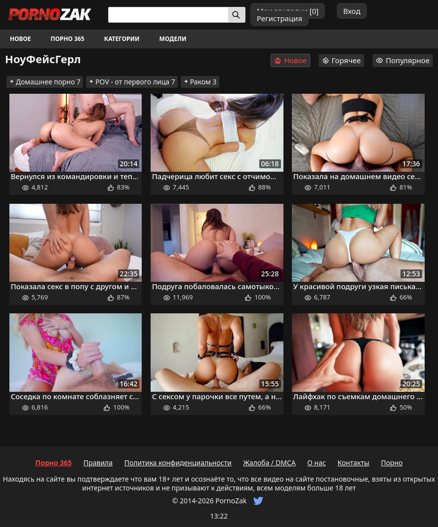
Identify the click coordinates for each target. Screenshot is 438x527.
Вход (351, 11)
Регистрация (279, 18)
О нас (316, 462)
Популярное (403, 60)
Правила (98, 462)
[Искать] (236, 15)
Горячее (341, 60)
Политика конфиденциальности (178, 462)
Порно (391, 462)
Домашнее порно (44, 81)
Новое (20, 39)
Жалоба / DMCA (269, 462)
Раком (200, 81)
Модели (173, 39)
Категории (122, 39)
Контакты (353, 462)
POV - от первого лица (131, 81)
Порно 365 (67, 39)
